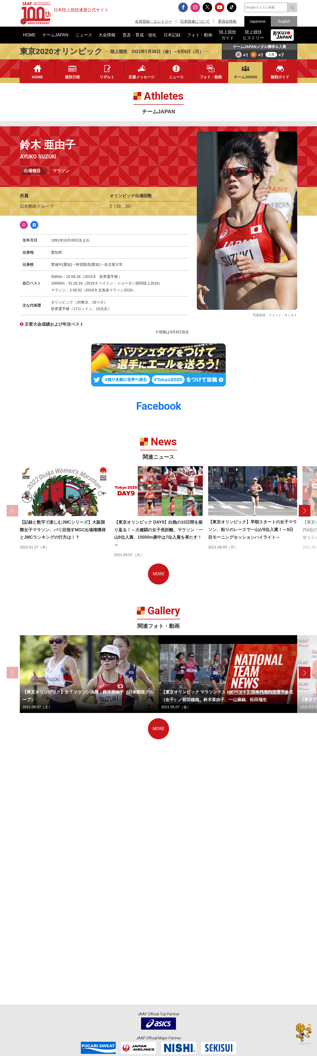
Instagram (24, 225)
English (284, 21)
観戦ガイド (280, 77)
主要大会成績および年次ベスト (54, 324)
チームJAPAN (245, 77)
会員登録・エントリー (153, 21)
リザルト (107, 77)
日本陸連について (195, 21)
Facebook (34, 225)
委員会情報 (227, 21)
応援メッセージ (142, 77)
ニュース (176, 77)
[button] (304, 511)
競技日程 (72, 77)
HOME (37, 77)
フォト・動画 (211, 77)
